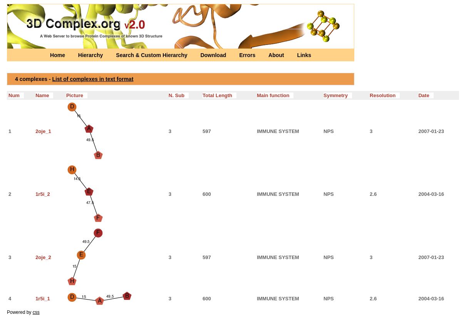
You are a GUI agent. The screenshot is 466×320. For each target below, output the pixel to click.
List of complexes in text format (93, 79)
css (36, 312)
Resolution (385, 95)
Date (425, 95)
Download (214, 55)
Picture (76, 95)
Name (44, 95)
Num (16, 95)
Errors (248, 55)
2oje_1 (43, 131)
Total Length (219, 95)
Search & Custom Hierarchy (152, 55)
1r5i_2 (42, 194)
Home (58, 55)
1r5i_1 (42, 298)
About (276, 55)
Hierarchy (91, 55)
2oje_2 (43, 257)
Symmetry (338, 95)
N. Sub (179, 95)
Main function (275, 95)
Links (304, 55)
